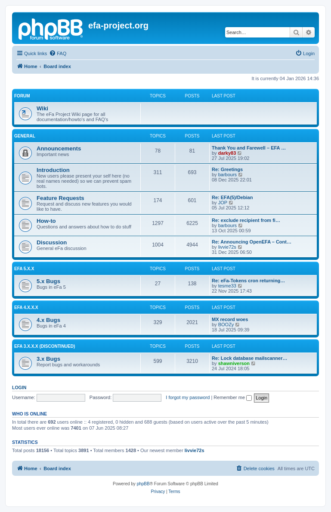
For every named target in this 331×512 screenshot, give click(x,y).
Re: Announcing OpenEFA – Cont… (251, 241)
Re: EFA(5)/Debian (232, 197)
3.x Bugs (48, 359)
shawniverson (234, 363)
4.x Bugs (48, 320)
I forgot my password (188, 397)
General (24, 136)
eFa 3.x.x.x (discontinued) (44, 346)
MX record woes (230, 319)
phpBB (143, 483)
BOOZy (226, 324)
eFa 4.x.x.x (26, 307)
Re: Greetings (227, 169)
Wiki (42, 108)
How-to (46, 221)
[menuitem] (57, 53)
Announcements (59, 148)
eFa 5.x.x (24, 268)
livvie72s (227, 247)
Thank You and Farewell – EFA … (249, 147)
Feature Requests (60, 198)
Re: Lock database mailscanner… (249, 358)
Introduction (53, 170)
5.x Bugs (48, 281)
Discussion (52, 242)
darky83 (227, 153)
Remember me (232, 397)
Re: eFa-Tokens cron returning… (248, 280)
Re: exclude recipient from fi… (246, 220)
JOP (222, 202)
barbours (227, 174)
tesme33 (227, 285)
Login (19, 387)
